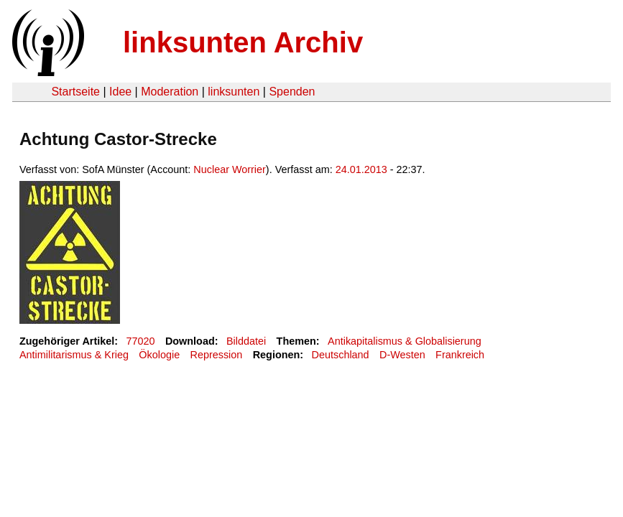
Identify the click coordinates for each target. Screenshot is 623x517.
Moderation (169, 91)
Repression (216, 354)
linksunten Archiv (243, 42)
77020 (140, 341)
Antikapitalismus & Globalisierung (404, 341)
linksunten (233, 91)
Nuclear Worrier (229, 169)
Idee (120, 91)
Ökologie (159, 354)
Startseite (75, 91)
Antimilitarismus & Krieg (74, 354)
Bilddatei (246, 341)
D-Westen (402, 354)
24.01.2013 (361, 169)
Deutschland (340, 354)
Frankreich (459, 354)
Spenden (292, 91)
